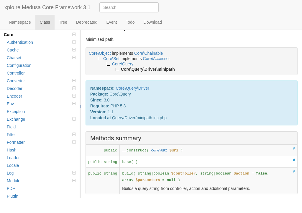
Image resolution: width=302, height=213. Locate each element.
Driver (143, 88)
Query (131, 88)
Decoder (41, 88)
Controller (16, 73)
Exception (16, 111)
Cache (41, 50)
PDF (11, 188)
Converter (41, 80)
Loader (13, 157)
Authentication (41, 42)
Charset (41, 57)
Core (40, 34)
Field (11, 127)
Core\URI (159, 150)
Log (41, 173)
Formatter (41, 142)
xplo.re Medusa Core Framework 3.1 (47, 7)
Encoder (41, 96)
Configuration (19, 65)
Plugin (12, 196)
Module (41, 180)
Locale (13, 165)
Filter (41, 134)
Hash (12, 150)
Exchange (41, 119)
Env (41, 103)
